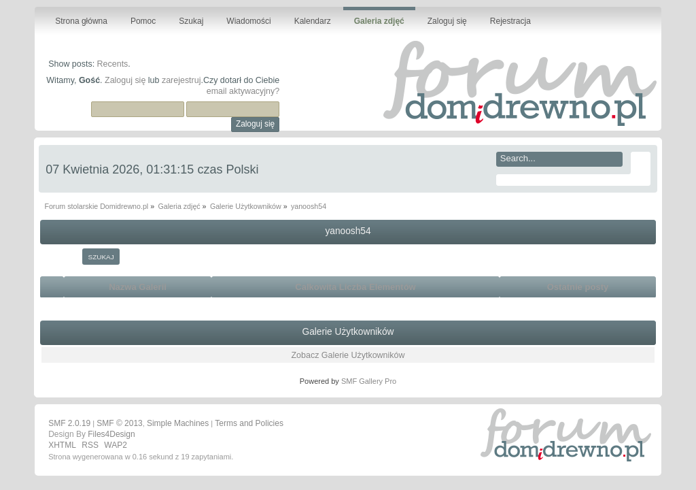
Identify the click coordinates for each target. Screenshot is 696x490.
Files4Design (111, 434)
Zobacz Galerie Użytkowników (347, 355)
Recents (112, 64)
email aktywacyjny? (243, 91)
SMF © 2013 (120, 423)
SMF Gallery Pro (368, 381)
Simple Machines (178, 423)
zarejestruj (181, 80)
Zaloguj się (125, 80)
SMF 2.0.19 (69, 423)
